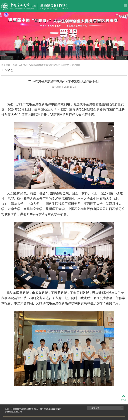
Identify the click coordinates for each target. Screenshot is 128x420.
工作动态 (23, 65)
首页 (15, 65)
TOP (123, 398)
